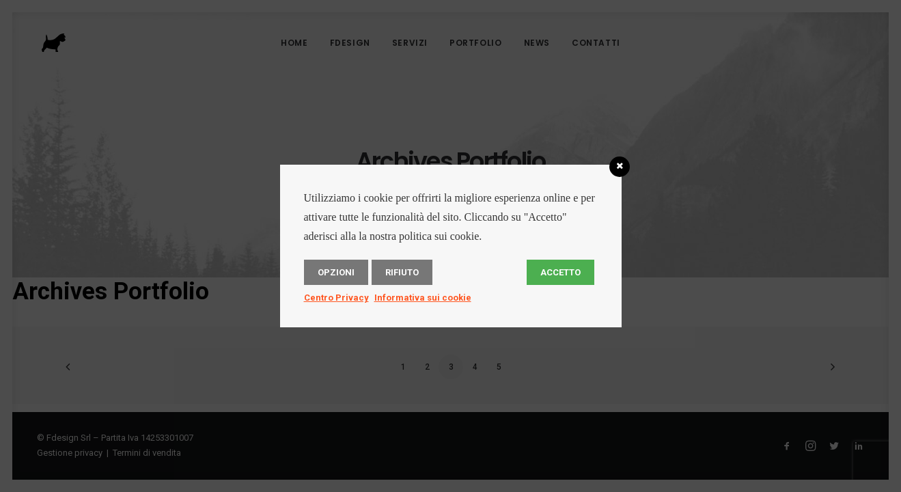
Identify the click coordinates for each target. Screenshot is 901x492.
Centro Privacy (336, 297)
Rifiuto (402, 272)
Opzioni (336, 272)
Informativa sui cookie (422, 297)
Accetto (560, 272)
